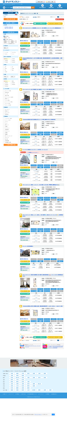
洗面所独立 (7, 129)
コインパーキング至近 (8, 101)
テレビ (6, 123)
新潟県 (23, 375)
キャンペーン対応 (8, 90)
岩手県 (23, 373)
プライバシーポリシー (38, 414)
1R (5, 66)
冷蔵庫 (6, 126)
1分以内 (13, 58)
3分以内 (6, 60)
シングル (6, 52)
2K (5, 70)
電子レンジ (7, 124)
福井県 (12, 379)
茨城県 (34, 377)
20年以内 (6, 86)
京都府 (23, 383)
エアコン (6, 121)
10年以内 (6, 84)
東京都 (12, 377)
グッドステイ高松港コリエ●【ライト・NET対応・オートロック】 (35, 149)
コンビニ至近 (7, 100)
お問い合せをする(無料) (25, 45)
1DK (6, 68)
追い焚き (6, 139)
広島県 (12, 385)
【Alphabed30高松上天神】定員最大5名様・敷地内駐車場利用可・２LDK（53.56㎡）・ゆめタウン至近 (43, 306)
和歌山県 (39, 383)
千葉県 (28, 377)
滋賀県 (34, 383)
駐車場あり (7, 114)
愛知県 (12, 381)
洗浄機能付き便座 (8, 142)
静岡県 (17, 381)
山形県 (39, 373)
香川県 (11, 10)
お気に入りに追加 (25, 43)
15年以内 (13, 84)
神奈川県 (17, 377)
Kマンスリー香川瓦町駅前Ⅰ (28, 246)
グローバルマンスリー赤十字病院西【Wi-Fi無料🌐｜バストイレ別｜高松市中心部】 (39, 89)
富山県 (23, 379)
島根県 (34, 385)
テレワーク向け (7, 103)
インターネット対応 (8, 118)
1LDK (13, 68)
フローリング (7, 131)
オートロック (7, 109)
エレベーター (7, 112)
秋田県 (28, 373)
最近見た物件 (41, 1)
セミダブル (14, 52)
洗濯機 (6, 132)
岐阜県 (23, 381)
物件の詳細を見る (24, 40)
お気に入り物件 (51, 1)
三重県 (28, 381)
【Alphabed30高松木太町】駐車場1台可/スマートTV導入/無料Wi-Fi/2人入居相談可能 (39, 119)
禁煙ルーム (7, 98)
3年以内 (6, 82)
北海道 (12, 373)
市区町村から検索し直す (9, 27)
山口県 (17, 385)
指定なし (6, 58)
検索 (33, 7)
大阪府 (12, 383)
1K (12, 66)
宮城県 (34, 373)
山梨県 (12, 375)
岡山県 (23, 385)
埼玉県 (23, 377)
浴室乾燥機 (7, 140)
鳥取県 (28, 385)
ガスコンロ (7, 137)
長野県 (17, 375)
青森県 (17, 373)
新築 (13, 81)
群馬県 (45, 377)
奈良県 (28, 383)
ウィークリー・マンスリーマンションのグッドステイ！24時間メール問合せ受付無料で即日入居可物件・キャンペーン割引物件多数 (55, 346)
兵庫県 (17, 383)
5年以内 (13, 82)
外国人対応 (7, 92)
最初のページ (52, 340)
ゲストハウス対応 (8, 105)
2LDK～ (6, 71)
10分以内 (13, 62)
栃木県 (39, 377)
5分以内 (13, 60)
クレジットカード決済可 (9, 97)
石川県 (17, 379)
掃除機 (6, 134)
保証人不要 (7, 95)
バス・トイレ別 (7, 120)
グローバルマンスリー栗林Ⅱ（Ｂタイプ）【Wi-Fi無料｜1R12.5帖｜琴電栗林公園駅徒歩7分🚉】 (41, 184)
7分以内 (6, 62)
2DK (12, 70)
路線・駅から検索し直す (9, 28)
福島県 (45, 373)
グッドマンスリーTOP (6, 10)
